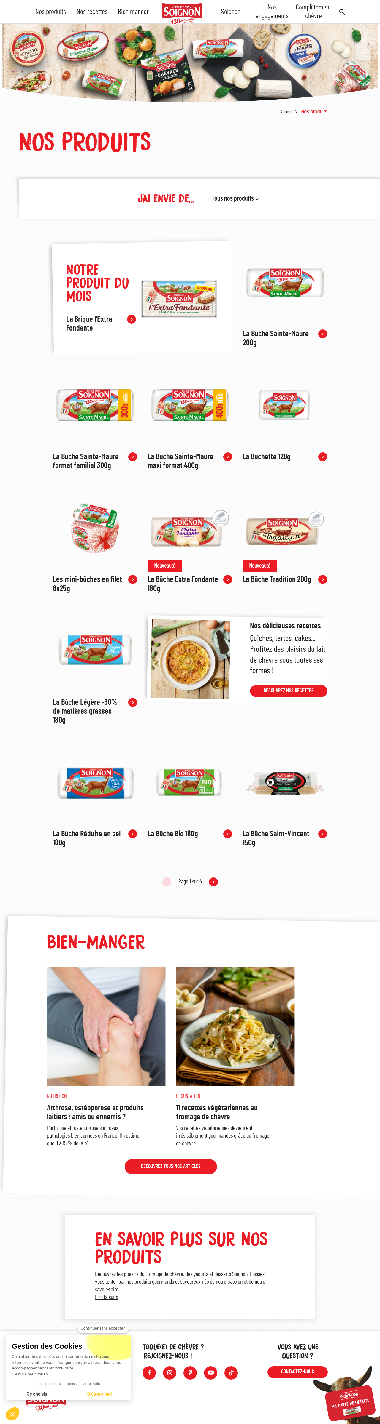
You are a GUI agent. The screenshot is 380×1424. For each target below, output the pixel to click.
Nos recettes (92, 11)
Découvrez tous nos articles (170, 1170)
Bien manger (133, 11)
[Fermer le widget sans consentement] (103, 1328)
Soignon (230, 11)
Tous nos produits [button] (233, 198)
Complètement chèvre (313, 12)
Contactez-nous (297, 1372)
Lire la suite (106, 1301)
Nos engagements (272, 12)
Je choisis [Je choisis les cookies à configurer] (37, 1394)
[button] (12, 1414)
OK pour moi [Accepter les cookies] (99, 1394)
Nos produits (50, 11)
